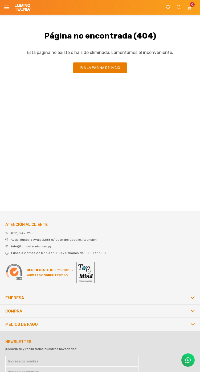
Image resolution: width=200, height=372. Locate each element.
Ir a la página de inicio (100, 68)
